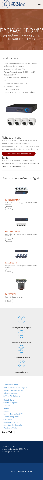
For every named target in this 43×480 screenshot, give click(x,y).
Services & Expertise (10, 403)
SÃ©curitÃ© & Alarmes (12, 396)
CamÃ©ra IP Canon (10, 385)
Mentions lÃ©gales (10, 428)
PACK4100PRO (11, 263)
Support (6, 408)
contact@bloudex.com (10, 452)
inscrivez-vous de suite (17, 166)
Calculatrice (7, 419)
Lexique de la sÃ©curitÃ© (13, 414)
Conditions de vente (10, 422)
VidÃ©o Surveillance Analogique (15, 387)
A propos (6, 405)
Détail (9, 208)
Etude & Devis (8, 400)
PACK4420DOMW (12, 231)
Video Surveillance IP (11, 393)
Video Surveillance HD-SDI (13, 390)
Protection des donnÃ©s (12, 425)
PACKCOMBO (11, 294)
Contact (6, 411)
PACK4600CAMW (12, 200)
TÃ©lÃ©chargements (11, 417)
